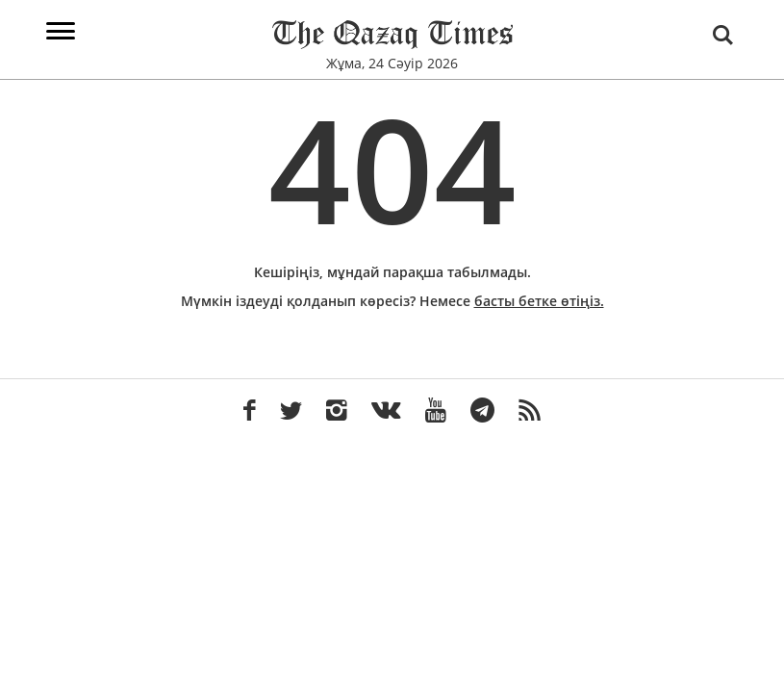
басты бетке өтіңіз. (539, 301)
